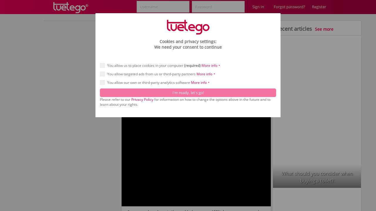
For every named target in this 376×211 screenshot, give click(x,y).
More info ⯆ (211, 65)
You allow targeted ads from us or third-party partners (159, 74)
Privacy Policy (142, 99)
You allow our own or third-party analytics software (157, 82)
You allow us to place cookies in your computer (162, 65)
